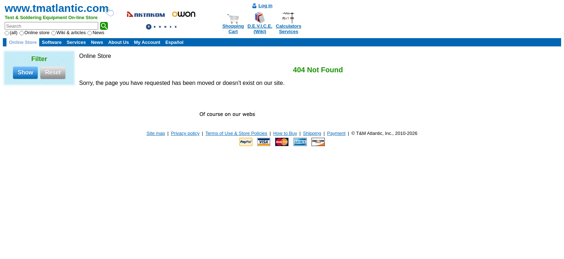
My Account (147, 42)
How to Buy (285, 133)
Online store (34, 32)
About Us (118, 42)
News (95, 32)
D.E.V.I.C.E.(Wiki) (259, 28)
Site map (156, 133)
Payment (336, 133)
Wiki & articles (68, 32)
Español (174, 42)
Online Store (23, 42)
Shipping (312, 133)
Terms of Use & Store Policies (236, 133)
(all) (11, 32)
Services (76, 42)
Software (52, 42)
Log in (266, 5)
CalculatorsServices (288, 28)
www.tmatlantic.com (57, 8)
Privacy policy (185, 133)
